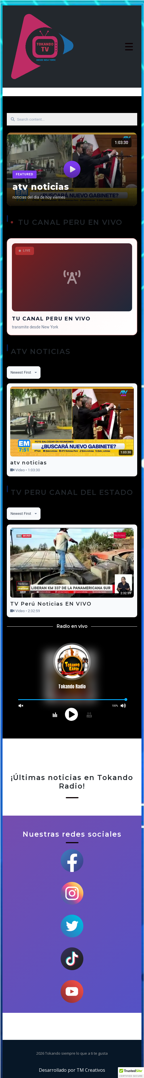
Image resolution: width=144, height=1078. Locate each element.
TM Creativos (91, 1070)
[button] (131, 1072)
